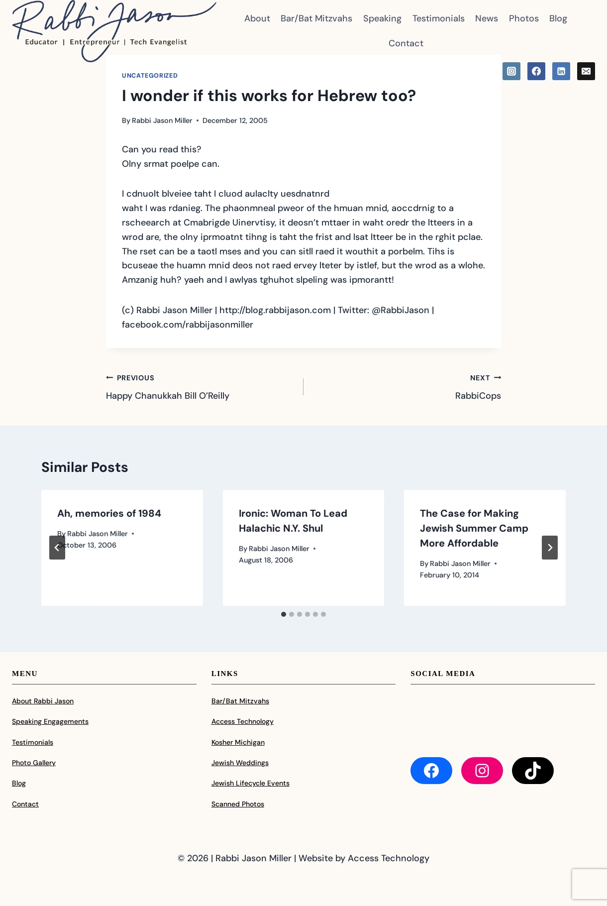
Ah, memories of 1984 (109, 513)
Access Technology (242, 721)
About (257, 18)
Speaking (382, 18)
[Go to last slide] (57, 548)
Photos (524, 18)
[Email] (586, 71)
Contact (406, 43)
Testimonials (438, 18)
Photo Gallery (34, 762)
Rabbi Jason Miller (162, 120)
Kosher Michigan (238, 742)
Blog (558, 18)
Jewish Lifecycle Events (250, 783)
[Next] (550, 548)
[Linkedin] (561, 71)
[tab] (283, 614)
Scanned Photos (237, 803)
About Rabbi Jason (43, 700)
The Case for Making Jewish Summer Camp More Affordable (474, 528)
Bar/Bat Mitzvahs (316, 18)
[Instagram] (511, 71)
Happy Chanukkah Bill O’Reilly (200, 386)
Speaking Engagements (50, 721)
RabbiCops (406, 386)
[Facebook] (536, 71)
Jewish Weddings (240, 762)
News (486, 18)
